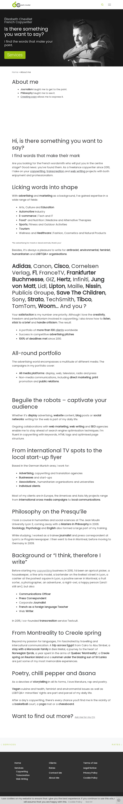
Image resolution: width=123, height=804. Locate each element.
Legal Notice (89, 768)
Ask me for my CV (85, 717)
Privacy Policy (90, 772)
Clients (52, 763)
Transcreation (23, 775)
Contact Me (55, 772)
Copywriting (22, 771)
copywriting (44, 570)
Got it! (89, 801)
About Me (54, 777)
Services (18, 768)
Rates (52, 768)
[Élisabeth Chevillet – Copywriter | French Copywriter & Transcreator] (21, 4)
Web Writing (22, 779)
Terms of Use (90, 763)
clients (59, 330)
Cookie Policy (90, 777)
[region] (61, 37)
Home (15, 72)
